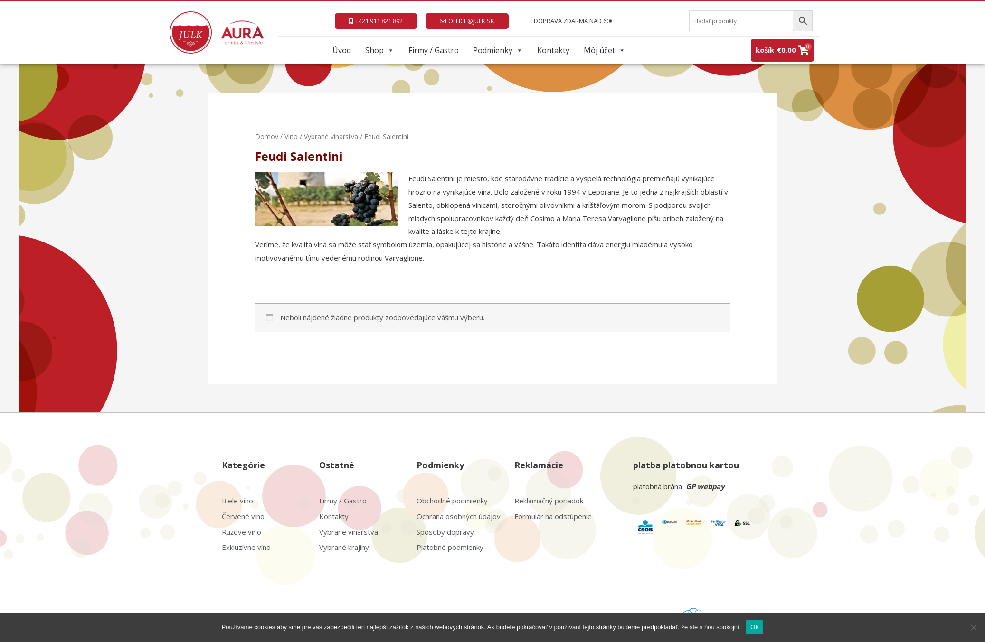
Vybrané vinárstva (331, 136)
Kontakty (553, 50)
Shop (379, 50)
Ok (754, 627)
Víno (291, 136)
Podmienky (498, 50)
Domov (266, 136)
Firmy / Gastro (433, 50)
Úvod (341, 50)
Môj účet (604, 50)
